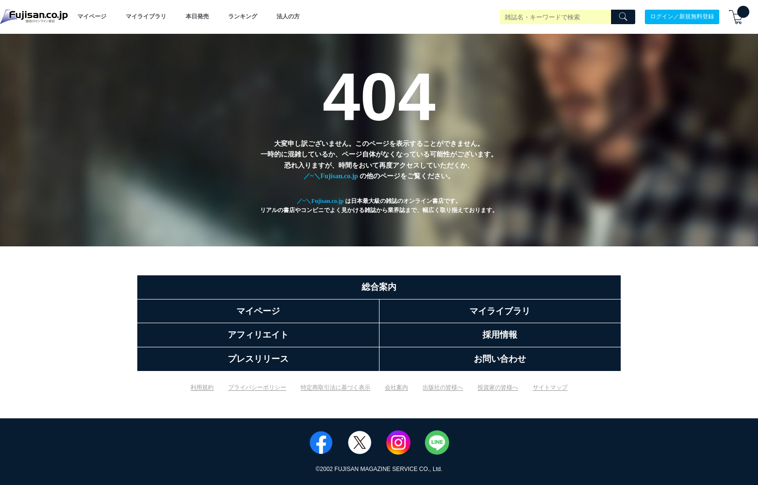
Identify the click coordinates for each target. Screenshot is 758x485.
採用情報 (499, 335)
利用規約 (202, 387)
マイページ (91, 16)
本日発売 (197, 16)
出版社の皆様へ (443, 387)
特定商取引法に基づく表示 (335, 387)
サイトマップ (550, 387)
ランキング (242, 16)
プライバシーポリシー (257, 387)
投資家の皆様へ (498, 387)
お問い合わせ (500, 359)
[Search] (623, 17)
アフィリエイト (258, 335)
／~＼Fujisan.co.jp (331, 176)
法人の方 (288, 16)
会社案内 (396, 387)
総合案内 (379, 287)
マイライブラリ (146, 16)
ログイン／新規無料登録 (682, 16)
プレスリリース (258, 359)
